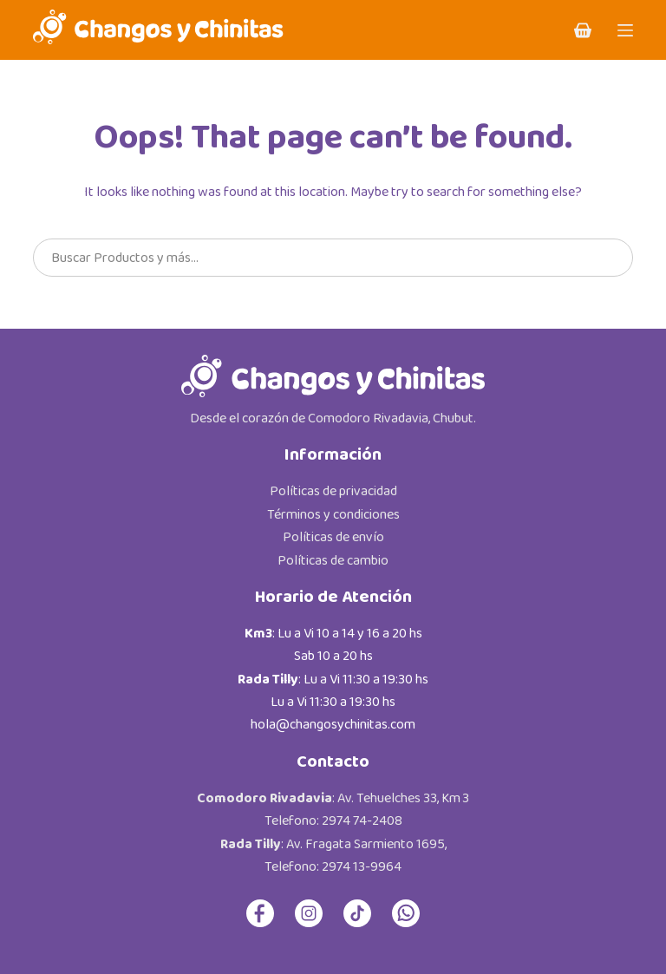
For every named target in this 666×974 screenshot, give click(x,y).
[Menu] (625, 30)
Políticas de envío (333, 537)
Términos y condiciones (333, 515)
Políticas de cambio (333, 561)
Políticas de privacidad (333, 491)
